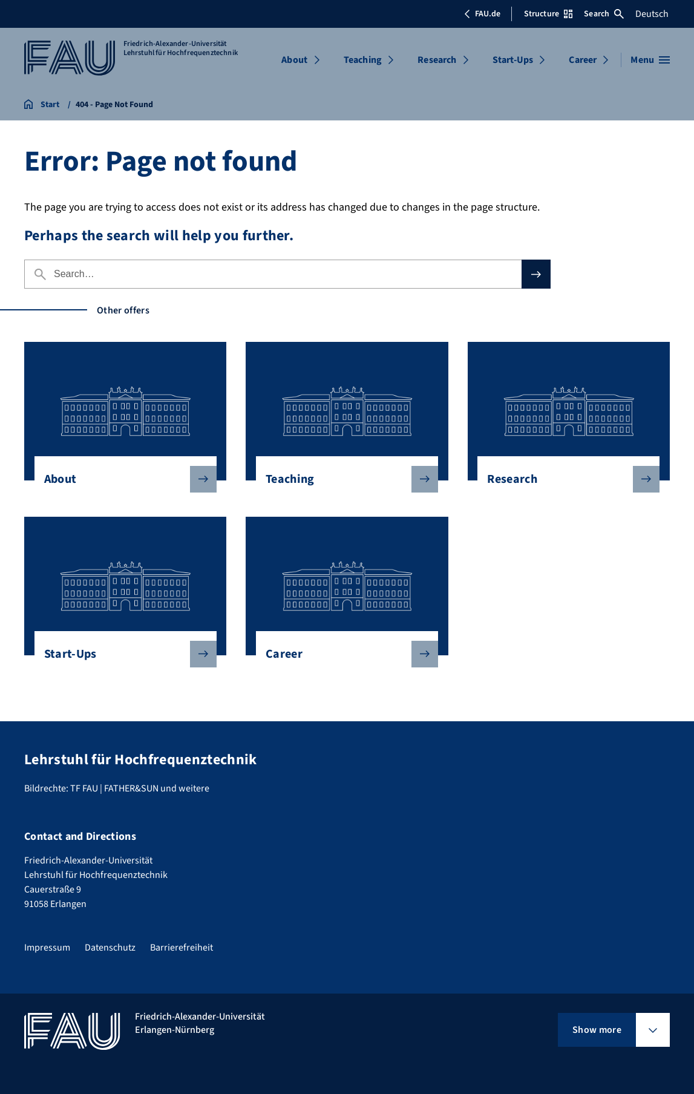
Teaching (363, 60)
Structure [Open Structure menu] (548, 14)
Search (604, 14)
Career (583, 60)
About (294, 60)
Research (436, 60)
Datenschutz (110, 947)
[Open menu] (650, 60)
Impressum (47, 947)
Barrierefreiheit (181, 947)
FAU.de (482, 14)
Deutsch (652, 14)
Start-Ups (513, 60)
